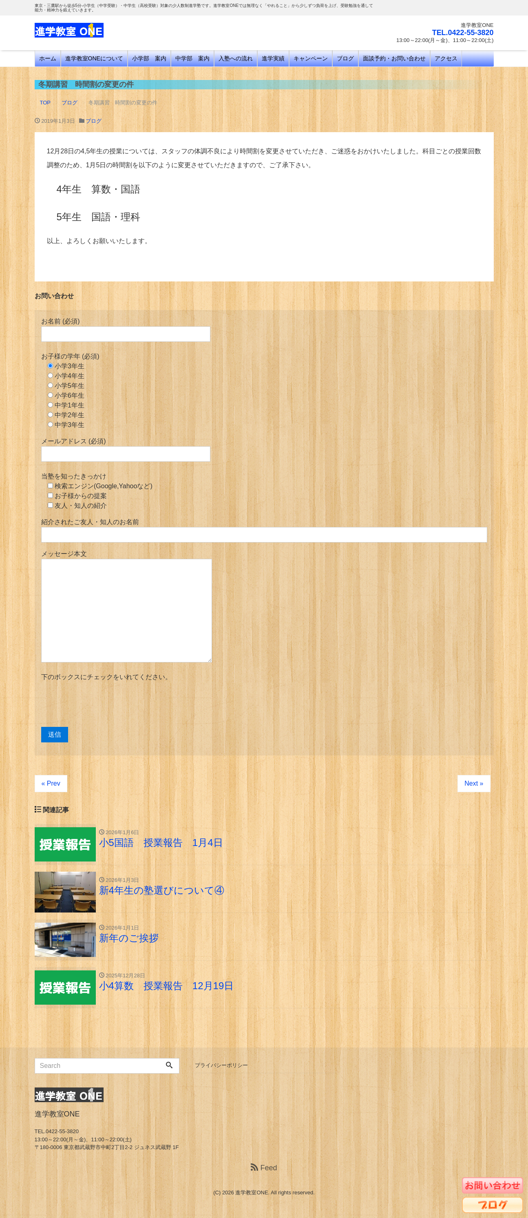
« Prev (51, 783)
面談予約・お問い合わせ (394, 58)
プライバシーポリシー (221, 1065)
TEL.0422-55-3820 (462, 33)
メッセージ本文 (126, 606)
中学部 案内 (192, 58)
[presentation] (103, 704)
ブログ (345, 58)
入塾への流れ (236, 58)
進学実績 (273, 58)
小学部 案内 (149, 58)
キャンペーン (311, 58)
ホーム (47, 58)
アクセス (446, 58)
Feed (264, 1168)
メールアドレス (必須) (125, 450)
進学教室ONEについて (94, 58)
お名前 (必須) (125, 330)
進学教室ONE (251, 1192)
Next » (473, 783)
